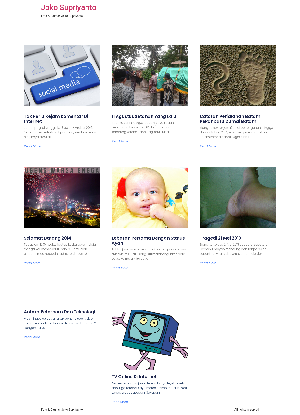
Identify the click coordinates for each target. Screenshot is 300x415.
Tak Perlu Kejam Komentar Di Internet (56, 118)
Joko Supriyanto (68, 7)
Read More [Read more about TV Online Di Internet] (120, 402)
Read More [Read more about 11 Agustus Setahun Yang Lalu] (120, 141)
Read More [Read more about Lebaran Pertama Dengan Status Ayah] (120, 268)
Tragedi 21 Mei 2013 (220, 238)
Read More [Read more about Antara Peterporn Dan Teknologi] (32, 337)
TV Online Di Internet (134, 377)
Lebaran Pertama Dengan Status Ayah (148, 240)
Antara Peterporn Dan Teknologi (59, 312)
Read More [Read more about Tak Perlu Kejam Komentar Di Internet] (32, 146)
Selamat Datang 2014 (47, 238)
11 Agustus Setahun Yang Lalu (144, 116)
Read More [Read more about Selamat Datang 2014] (32, 263)
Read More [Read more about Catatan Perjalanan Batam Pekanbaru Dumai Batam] (208, 146)
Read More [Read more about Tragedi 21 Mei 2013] (208, 263)
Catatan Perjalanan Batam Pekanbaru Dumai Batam (230, 118)
